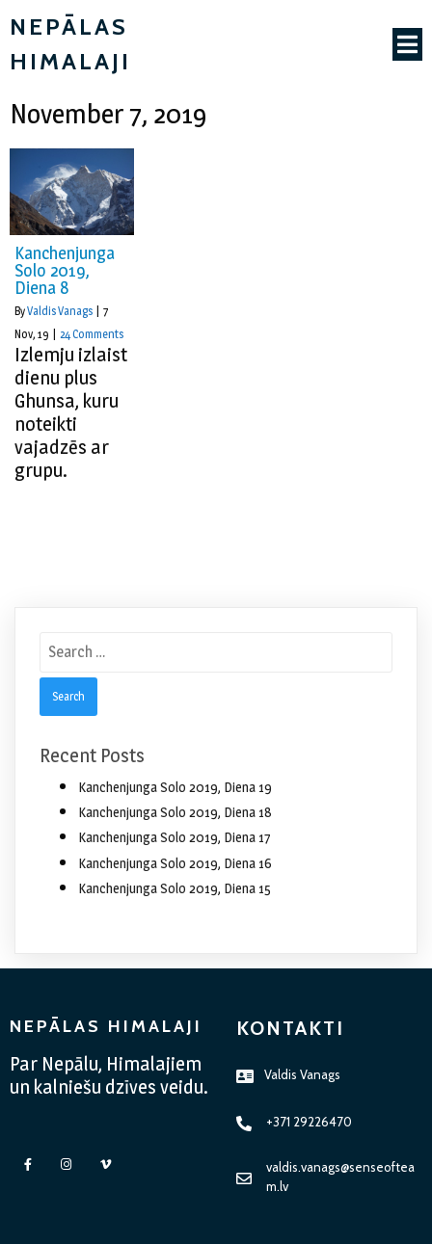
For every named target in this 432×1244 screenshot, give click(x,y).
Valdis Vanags (60, 311)
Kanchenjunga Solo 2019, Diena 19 (175, 787)
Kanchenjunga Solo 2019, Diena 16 (175, 863)
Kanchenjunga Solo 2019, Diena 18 (175, 812)
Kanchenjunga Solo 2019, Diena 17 (174, 837)
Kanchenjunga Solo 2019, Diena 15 (174, 888)
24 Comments (91, 334)
